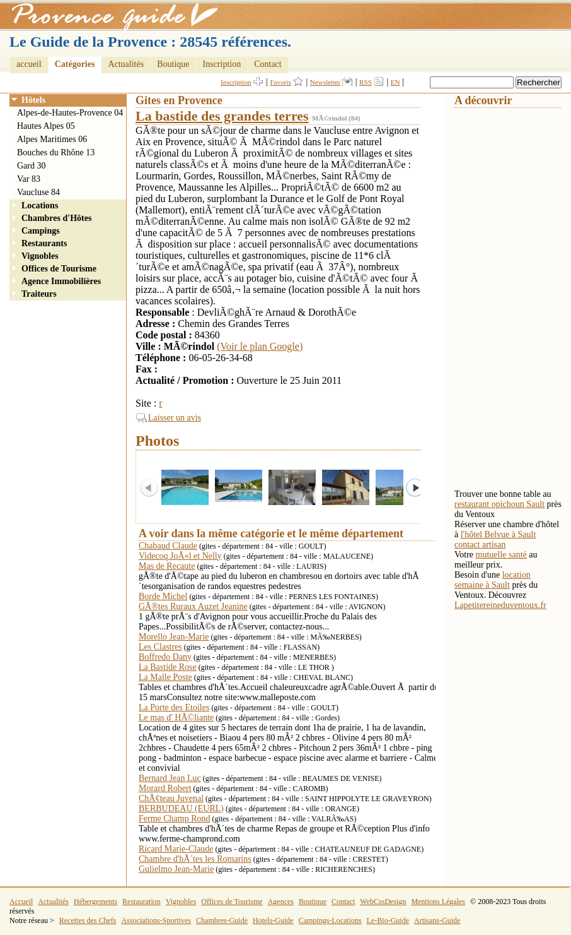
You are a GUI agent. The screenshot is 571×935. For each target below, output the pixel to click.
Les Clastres (160, 647)
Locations (39, 205)
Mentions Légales (438, 901)
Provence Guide (110, 16)
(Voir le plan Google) (260, 346)
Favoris (280, 82)
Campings (40, 230)
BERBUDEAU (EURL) (181, 808)
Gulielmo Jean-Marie (176, 869)
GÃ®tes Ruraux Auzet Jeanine (193, 606)
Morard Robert (165, 788)
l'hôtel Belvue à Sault (498, 534)
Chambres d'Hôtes (56, 218)
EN (395, 82)
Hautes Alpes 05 (46, 126)
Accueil (21, 901)
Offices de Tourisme (58, 268)
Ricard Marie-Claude (176, 849)
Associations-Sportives (156, 920)
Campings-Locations (330, 920)
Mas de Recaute (167, 566)
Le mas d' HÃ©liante (176, 717)
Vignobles (40, 256)
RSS (365, 82)
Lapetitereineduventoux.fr (500, 605)
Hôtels (33, 100)
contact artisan (479, 544)
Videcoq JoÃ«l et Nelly (180, 556)
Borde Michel (163, 596)
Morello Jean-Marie (174, 636)
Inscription (222, 64)
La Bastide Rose (168, 667)
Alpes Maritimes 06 (52, 139)
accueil (29, 64)
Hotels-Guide (273, 920)
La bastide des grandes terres (222, 116)
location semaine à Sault (492, 580)
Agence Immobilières (61, 281)
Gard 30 (31, 165)
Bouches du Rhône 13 (56, 152)
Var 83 (28, 179)
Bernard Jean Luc (170, 778)
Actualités (126, 64)
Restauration (141, 901)
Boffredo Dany (165, 657)
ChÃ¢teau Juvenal (171, 798)
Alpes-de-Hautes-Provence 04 (70, 112)
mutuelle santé (501, 554)
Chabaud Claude (168, 546)
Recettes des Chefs (88, 920)
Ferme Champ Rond (175, 818)
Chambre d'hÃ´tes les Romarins (195, 859)
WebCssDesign (383, 901)
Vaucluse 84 (38, 192)
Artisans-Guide (437, 920)
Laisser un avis (174, 417)
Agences (281, 901)
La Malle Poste (165, 677)
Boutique (173, 64)
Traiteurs (39, 294)
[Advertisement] (504, 297)
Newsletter (325, 82)
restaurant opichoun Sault (499, 504)
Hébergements (95, 901)
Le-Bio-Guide (388, 920)
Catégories (75, 64)
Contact (268, 64)
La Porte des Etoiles (174, 707)
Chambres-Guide (222, 920)
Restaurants (44, 243)
